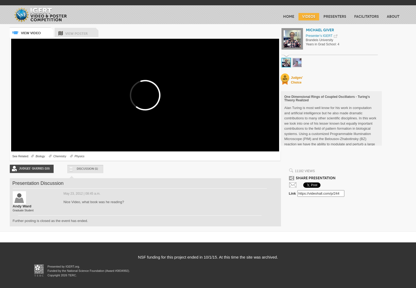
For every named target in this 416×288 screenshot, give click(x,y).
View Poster (81, 32)
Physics (79, 156)
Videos (308, 16)
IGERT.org (72, 266)
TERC (71, 275)
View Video (36, 31)
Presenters (334, 16)
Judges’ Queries (34, 168)
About (393, 16)
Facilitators (366, 16)
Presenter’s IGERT (319, 36)
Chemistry (59, 156)
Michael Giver (320, 30)
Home (288, 16)
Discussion (83, 170)
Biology (40, 156)
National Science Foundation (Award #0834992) (98, 270)
